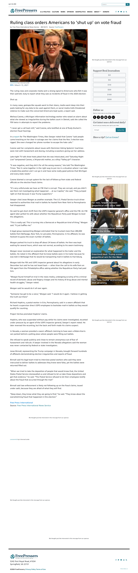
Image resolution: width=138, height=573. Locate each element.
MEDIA (89, 12)
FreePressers (23, 12)
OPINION (70, 12)
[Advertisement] (49, 413)
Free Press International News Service (34, 405)
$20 (109, 75)
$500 (109, 90)
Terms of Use (41, 569)
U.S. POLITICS (45, 12)
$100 (109, 85)
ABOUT (97, 12)
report (16, 137)
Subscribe (120, 130)
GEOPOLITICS (80, 12)
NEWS (63, 12)
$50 (109, 80)
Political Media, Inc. (124, 568)
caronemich (13, 83)
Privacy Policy (30, 569)
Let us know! (112, 137)
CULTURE (55, 12)
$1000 (109, 95)
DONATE (106, 12)
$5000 (109, 99)
